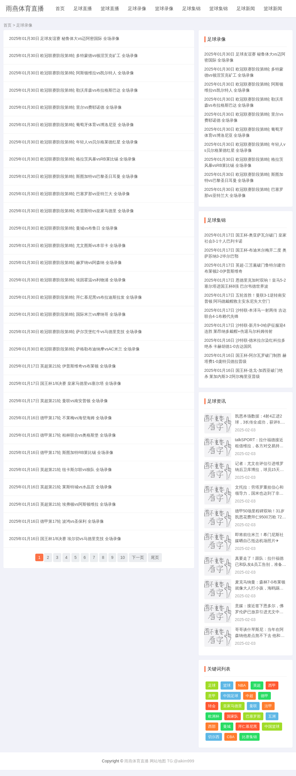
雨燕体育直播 (25, 8)
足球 (212, 685)
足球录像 (137, 8)
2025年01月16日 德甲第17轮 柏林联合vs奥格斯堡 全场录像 (64, 519)
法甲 (268, 706)
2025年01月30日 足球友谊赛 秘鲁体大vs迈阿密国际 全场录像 (66, 40)
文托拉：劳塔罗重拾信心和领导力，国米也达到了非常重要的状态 (259, 493)
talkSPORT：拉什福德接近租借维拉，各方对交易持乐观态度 (259, 445)
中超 (249, 696)
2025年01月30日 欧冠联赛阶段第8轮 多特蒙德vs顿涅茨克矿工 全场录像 (75, 61)
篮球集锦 (218, 8)
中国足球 (230, 696)
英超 (257, 685)
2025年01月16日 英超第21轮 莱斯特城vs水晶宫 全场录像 (62, 581)
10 (122, 661)
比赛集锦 (249, 737)
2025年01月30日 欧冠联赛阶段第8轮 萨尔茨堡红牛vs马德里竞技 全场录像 (77, 394)
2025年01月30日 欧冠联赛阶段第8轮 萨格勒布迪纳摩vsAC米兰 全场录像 (76, 415)
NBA (242, 685)
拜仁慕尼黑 (247, 726)
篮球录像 (164, 8)
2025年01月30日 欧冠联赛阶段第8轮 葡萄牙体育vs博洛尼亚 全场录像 (73, 144)
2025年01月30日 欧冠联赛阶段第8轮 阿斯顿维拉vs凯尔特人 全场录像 (73, 82)
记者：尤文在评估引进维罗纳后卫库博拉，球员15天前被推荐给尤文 (259, 469)
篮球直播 (110, 8)
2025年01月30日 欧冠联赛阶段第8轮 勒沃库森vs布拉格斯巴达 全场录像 (75, 102)
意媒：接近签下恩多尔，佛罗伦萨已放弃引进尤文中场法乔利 (259, 611)
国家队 (232, 716)
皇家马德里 (232, 706)
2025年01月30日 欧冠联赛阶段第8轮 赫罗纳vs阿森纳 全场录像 (67, 310)
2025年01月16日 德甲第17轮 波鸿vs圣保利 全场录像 (58, 623)
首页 (60, 8)
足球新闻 (245, 8)
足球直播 (82, 8)
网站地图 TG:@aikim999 (172, 761)
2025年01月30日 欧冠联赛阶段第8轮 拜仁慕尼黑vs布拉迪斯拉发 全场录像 (77, 352)
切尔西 (213, 737)
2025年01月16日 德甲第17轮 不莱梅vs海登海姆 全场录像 (62, 498)
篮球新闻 (273, 8)
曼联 (253, 706)
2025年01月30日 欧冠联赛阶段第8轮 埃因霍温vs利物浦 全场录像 (69, 331)
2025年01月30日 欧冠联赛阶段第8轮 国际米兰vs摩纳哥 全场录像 (69, 373)
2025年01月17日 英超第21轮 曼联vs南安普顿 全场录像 (60, 477)
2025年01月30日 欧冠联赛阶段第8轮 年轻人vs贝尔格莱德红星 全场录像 (75, 165)
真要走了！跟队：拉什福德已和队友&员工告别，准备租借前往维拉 (260, 564)
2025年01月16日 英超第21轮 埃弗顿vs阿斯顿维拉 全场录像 (64, 602)
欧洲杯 (213, 716)
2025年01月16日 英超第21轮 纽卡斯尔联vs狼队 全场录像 (62, 560)
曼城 (227, 726)
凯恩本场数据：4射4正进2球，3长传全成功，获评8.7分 (259, 422)
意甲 (212, 696)
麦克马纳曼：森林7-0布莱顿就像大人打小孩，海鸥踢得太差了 (260, 588)
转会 (212, 706)
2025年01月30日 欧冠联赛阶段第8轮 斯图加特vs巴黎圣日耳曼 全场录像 (75, 206)
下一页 (138, 661)
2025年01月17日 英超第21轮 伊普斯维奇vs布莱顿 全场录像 (64, 435)
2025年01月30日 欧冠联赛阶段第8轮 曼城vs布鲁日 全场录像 (65, 269)
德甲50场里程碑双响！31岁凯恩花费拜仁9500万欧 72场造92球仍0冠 (260, 517)
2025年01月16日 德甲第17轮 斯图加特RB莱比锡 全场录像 (63, 539)
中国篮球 (272, 726)
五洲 (272, 716)
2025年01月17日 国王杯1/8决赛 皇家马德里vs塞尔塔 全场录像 (67, 456)
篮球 (227, 685)
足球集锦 (191, 8)
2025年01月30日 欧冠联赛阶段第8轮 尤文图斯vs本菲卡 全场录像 (69, 290)
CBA (231, 737)
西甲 (272, 685)
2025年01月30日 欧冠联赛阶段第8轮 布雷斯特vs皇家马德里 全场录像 (73, 248)
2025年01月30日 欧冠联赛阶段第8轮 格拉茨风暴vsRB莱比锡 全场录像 (74, 186)
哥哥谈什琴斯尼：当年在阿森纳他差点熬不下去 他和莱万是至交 (260, 635)
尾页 (155, 661)
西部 (212, 726)
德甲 (264, 696)
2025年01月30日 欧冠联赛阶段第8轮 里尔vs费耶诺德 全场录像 (67, 123)
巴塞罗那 (253, 716)
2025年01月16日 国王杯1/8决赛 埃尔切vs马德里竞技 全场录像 (67, 644)
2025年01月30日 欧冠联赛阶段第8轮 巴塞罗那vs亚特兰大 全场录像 (71, 227)
